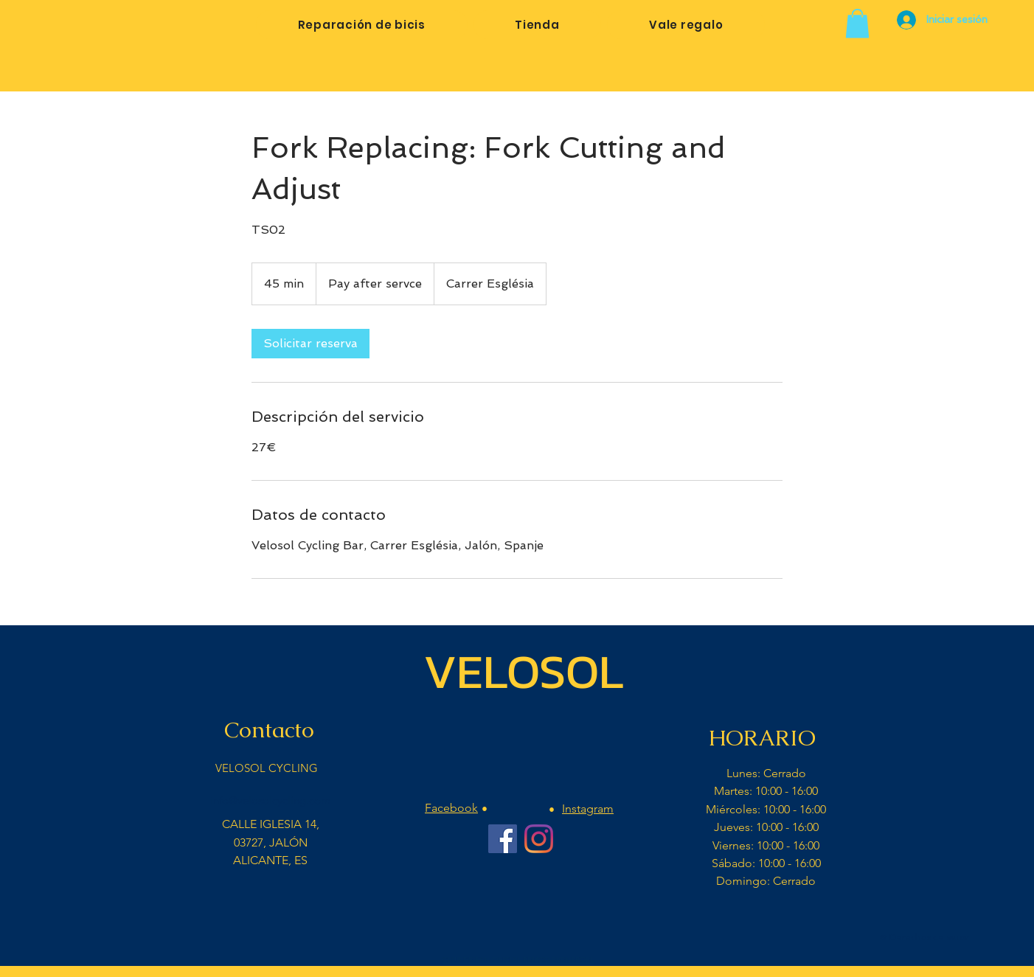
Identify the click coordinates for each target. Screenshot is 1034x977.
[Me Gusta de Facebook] (520, 929)
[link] (310, 343)
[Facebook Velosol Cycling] (502, 838)
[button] (857, 23)
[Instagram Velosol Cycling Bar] (538, 838)
